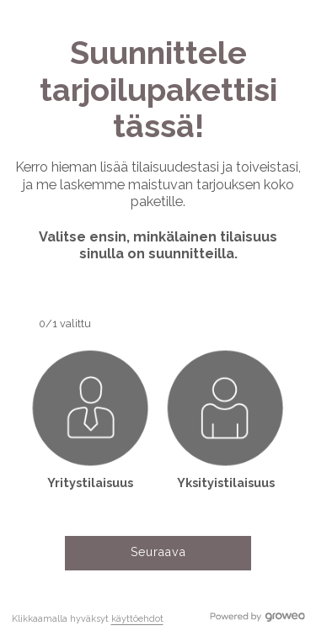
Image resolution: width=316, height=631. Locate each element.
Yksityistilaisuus (226, 482)
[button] (90, 419)
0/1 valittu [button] (65, 323)
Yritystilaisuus (90, 482)
